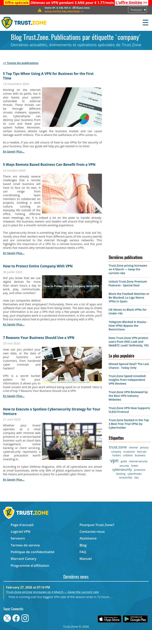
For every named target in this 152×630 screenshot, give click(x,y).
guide (124, 461)
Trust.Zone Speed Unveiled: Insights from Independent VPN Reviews (127, 379)
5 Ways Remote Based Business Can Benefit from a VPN (49, 164)
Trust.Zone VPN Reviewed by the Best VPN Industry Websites (128, 395)
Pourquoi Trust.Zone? (97, 524)
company (116, 451)
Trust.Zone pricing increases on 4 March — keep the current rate (128, 269)
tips (136, 477)
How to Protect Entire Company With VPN (38, 266)
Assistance (88, 538)
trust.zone (118, 447)
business (140, 455)
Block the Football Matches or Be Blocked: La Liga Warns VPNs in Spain (129, 297)
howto (134, 465)
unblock (128, 455)
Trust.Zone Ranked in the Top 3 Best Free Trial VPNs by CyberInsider (129, 423)
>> (131, 2)
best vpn (142, 451)
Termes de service (25, 545)
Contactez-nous (92, 531)
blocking (120, 473)
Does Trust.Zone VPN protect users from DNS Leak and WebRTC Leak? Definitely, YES (129, 341)
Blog (83, 545)
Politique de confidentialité (32, 552)
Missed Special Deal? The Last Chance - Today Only (129, 366)
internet (133, 447)
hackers (116, 455)
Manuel (86, 558)
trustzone (129, 451)
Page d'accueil (22, 524)
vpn (114, 460)
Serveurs (18, 538)
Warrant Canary (23, 558)
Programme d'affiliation (30, 565)
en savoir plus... (13, 151)
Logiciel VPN (20, 531)
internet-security (138, 461)
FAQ (83, 552)
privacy (144, 447)
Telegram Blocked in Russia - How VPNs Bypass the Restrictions (128, 325)
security (124, 465)
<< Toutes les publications (20, 63)
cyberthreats (134, 473)
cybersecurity (122, 469)
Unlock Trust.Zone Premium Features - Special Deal (128, 283)
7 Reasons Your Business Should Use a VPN (38, 337)
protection (139, 470)
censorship (125, 477)
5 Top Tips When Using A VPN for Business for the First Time (48, 75)
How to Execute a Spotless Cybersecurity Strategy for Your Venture (51, 411)
